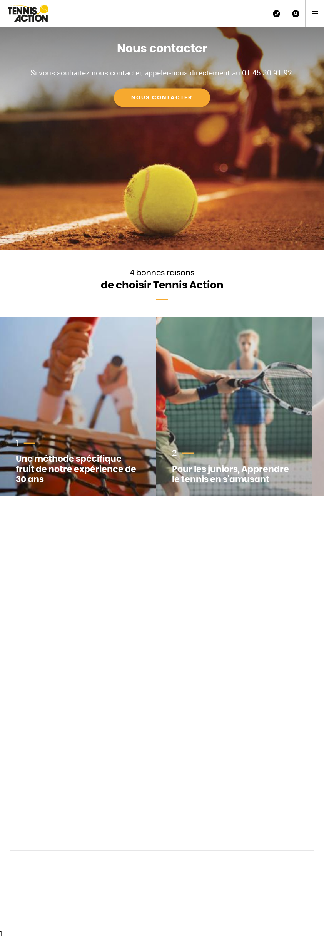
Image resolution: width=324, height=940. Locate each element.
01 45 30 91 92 (276, 13)
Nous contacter (161, 97)
